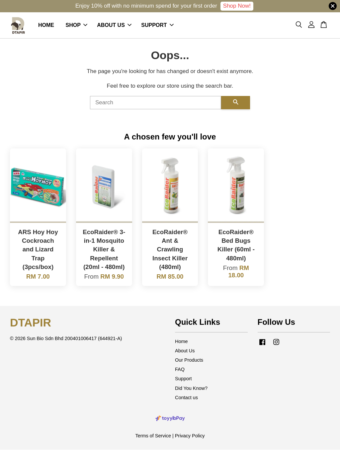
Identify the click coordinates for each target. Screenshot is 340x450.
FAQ (180, 369)
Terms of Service (153, 435)
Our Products (189, 360)
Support (183, 379)
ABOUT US (114, 25)
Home (181, 341)
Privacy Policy (190, 435)
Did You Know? (191, 388)
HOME (46, 25)
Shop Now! (237, 6)
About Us (185, 350)
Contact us (186, 397)
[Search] (155, 102)
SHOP (76, 25)
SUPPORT (157, 25)
